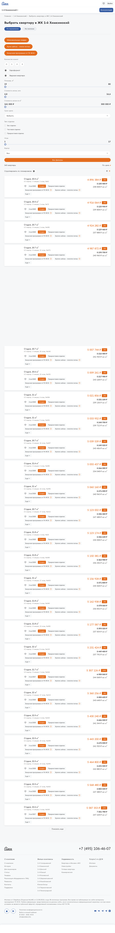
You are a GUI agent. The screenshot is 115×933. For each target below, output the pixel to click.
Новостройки (66, 866)
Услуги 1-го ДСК (96, 859)
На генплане (29, 29)
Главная (7, 16)
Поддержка (8, 887)
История (7, 866)
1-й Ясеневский (43, 875)
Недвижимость (68, 859)
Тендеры (7, 875)
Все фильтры (57, 160)
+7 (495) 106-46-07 (95, 848)
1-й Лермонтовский (44, 887)
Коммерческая (67, 872)
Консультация (106, 10)
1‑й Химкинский (20, 16)
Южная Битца (42, 884)
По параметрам (12, 29)
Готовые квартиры (68, 869)
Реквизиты (8, 881)
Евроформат (15, 70)
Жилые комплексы (45, 859)
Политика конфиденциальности (30, 910)
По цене (105, 165)
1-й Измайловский (44, 881)
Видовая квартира (17, 75)
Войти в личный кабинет (28, 912)
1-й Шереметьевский (45, 878)
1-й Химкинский (43, 866)
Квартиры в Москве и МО (71, 863)
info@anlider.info (25, 917)
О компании (9, 859)
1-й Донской (41, 869)
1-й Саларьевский (44, 863)
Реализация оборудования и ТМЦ (16, 878)
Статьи (6, 872)
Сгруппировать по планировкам (18, 171)
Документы (93, 866)
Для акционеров (10, 869)
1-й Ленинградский (44, 891)
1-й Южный (41, 872)
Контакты (7, 884)
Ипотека (92, 863)
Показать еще (57, 829)
